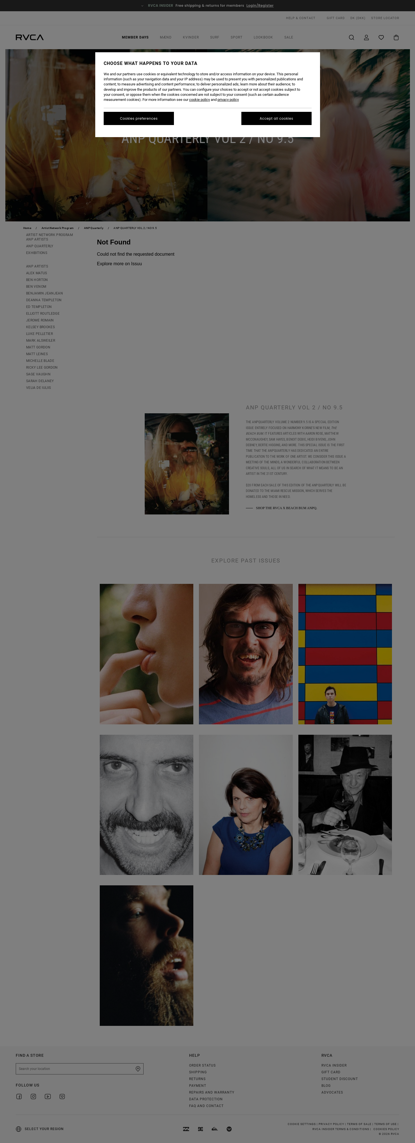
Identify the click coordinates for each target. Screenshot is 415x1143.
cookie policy (199, 99)
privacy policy (228, 99)
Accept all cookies (276, 118)
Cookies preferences (139, 118)
